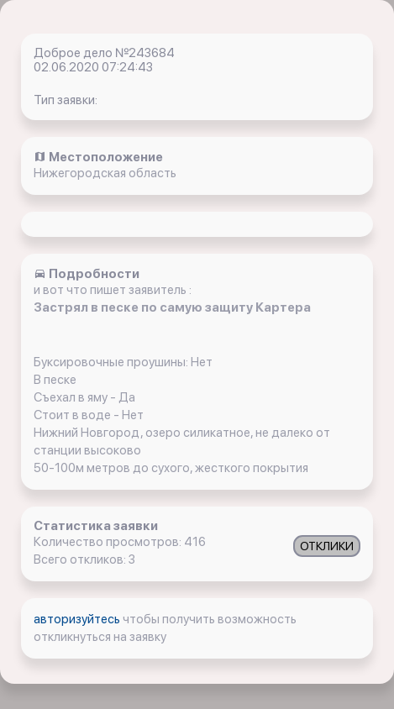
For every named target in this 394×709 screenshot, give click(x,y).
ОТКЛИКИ (327, 546)
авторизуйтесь (78, 619)
